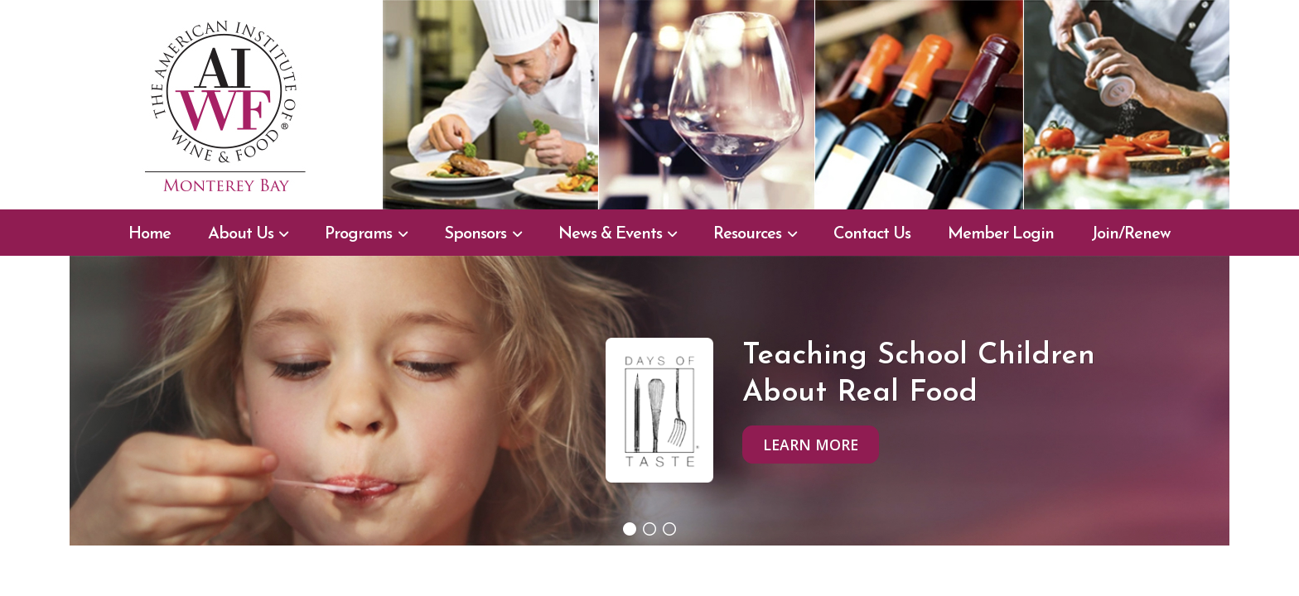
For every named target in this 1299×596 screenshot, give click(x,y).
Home (149, 234)
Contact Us (871, 234)
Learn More (810, 444)
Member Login (1001, 234)
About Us (240, 234)
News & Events (610, 234)
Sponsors (475, 234)
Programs (358, 234)
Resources (747, 234)
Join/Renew (1131, 234)
